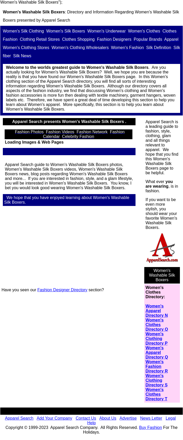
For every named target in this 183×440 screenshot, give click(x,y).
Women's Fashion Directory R (157, 366)
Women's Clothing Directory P (157, 338)
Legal (171, 418)
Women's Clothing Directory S (157, 380)
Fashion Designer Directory (62, 290)
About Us (107, 418)
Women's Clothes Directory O (157, 324)
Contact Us (86, 418)
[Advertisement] (71, 247)
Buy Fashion (150, 427)
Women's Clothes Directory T (156, 394)
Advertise (128, 418)
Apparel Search (56, 20)
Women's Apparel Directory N (157, 311)
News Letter (151, 418)
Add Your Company (54, 418)
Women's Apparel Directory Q (157, 352)
